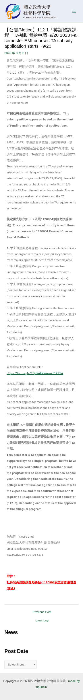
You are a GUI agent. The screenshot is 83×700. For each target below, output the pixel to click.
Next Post (41, 621)
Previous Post (42, 612)
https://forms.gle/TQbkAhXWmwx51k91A (35, 373)
